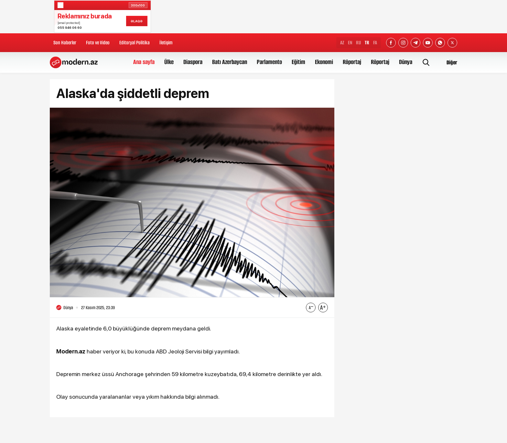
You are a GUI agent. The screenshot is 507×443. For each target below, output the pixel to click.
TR (367, 42)
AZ (342, 42)
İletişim (165, 42)
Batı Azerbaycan (229, 62)
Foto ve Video (98, 42)
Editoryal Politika (134, 42)
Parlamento (269, 62)
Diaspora (192, 62)
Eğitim (298, 62)
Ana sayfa (144, 62)
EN (350, 42)
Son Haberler (64, 42)
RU (358, 42)
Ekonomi (324, 62)
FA (375, 42)
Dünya (405, 62)
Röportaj (352, 62)
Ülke (169, 62)
